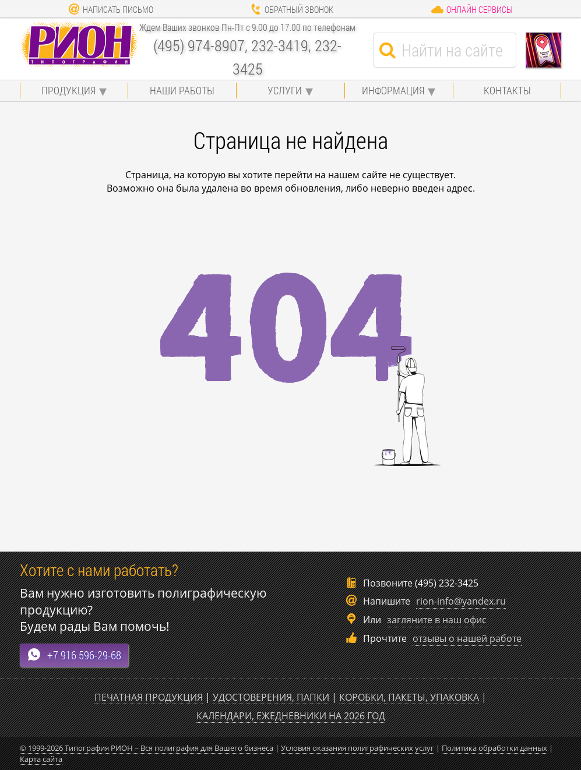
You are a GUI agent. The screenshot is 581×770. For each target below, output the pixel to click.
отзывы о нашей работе (467, 638)
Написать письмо (110, 9)
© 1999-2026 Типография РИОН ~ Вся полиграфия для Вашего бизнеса (146, 748)
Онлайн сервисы (472, 9)
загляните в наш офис (437, 619)
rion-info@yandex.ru (461, 601)
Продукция (68, 90)
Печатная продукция (148, 697)
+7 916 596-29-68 (74, 655)
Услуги (284, 90)
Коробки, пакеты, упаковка (409, 697)
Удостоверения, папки (271, 697)
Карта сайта (41, 759)
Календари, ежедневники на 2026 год (290, 715)
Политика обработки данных (494, 748)
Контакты (507, 90)
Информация (393, 90)
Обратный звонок (291, 9)
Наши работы (182, 90)
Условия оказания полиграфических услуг (357, 748)
